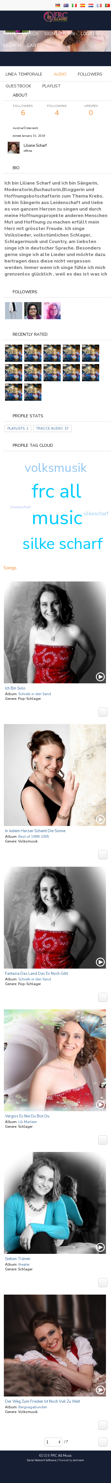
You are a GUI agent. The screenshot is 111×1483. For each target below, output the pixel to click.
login (87, 34)
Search (12, 45)
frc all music (57, 504)
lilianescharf (20, 507)
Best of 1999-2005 (33, 836)
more (62, 74)
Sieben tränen (17, 1259)
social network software (41, 1460)
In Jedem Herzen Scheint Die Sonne (35, 831)
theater (24, 1264)
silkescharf (96, 513)
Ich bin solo (15, 688)
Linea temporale (24, 74)
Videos (30, 34)
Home (9, 34)
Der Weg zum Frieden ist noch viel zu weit (42, 1401)
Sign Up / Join (59, 34)
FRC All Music (61, 1455)
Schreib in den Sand (34, 694)
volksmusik (56, 467)
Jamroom (78, 1460)
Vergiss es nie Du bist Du (27, 1116)
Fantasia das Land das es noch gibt (36, 973)
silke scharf (62, 544)
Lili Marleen (27, 1121)
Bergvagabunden (32, 1407)
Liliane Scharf (35, 145)
